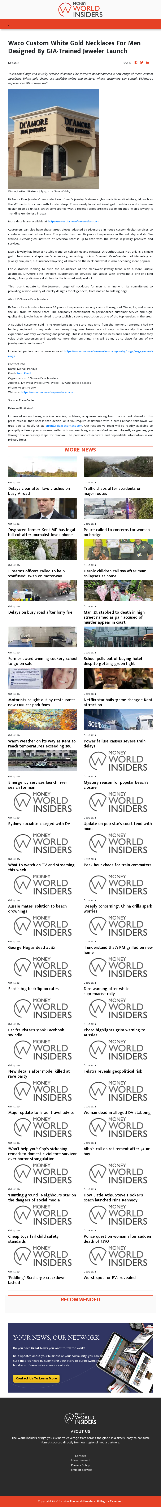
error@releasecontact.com (63, 425)
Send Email (24, 373)
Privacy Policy (80, 1465)
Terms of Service (80, 1469)
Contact (80, 1455)
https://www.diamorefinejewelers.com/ (47, 392)
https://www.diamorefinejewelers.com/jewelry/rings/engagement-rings (80, 354)
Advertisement (81, 1460)
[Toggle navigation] (8, 24)
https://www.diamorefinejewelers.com (73, 221)
